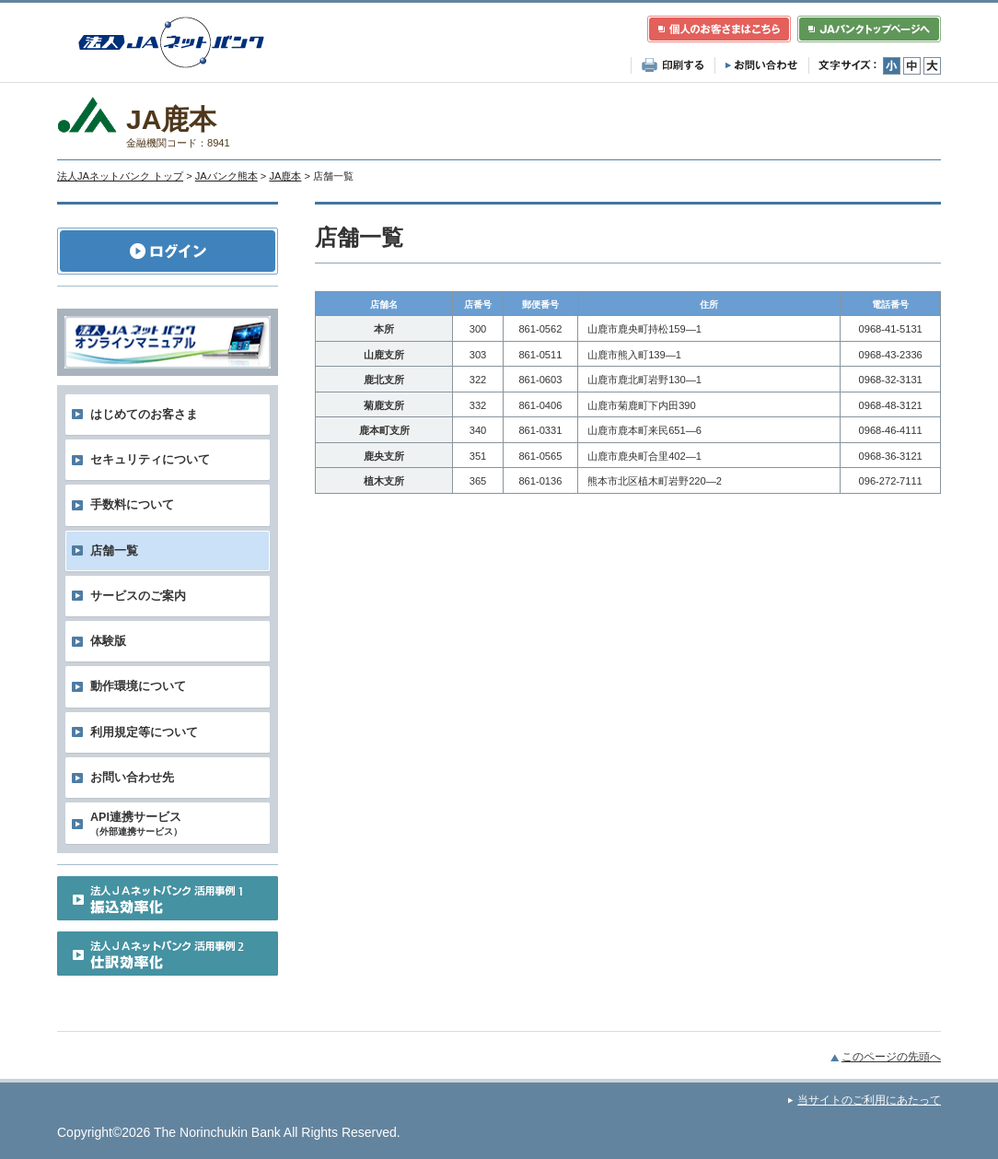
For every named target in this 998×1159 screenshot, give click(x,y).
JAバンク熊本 (226, 175)
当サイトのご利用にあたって (869, 1100)
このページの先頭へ (891, 1056)
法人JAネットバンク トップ (120, 175)
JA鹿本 (285, 175)
